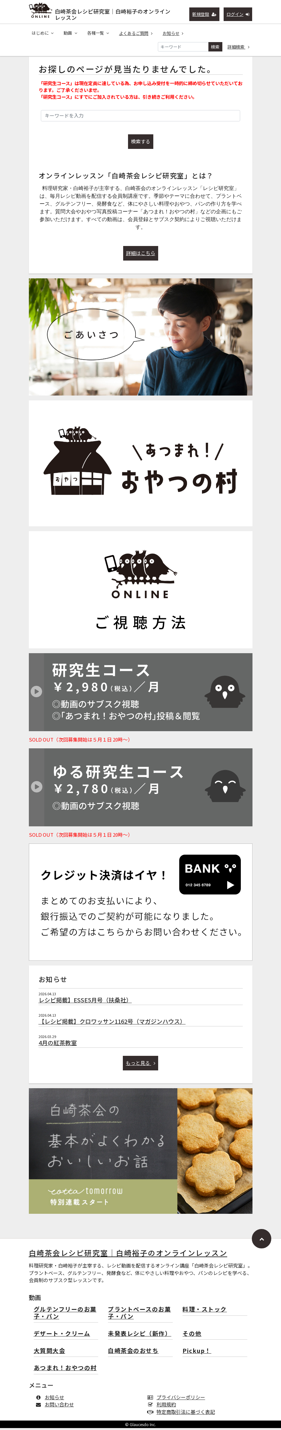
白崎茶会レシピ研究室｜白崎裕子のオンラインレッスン (112, 13)
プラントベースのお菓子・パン (139, 1315)
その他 (192, 1335)
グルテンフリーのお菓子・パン (65, 1315)
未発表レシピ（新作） (139, 1335)
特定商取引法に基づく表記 (182, 1413)
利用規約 (163, 1406)
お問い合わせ (56, 1406)
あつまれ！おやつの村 (65, 1370)
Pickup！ (196, 1353)
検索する (140, 143)
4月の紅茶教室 (58, 1044)
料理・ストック (204, 1311)
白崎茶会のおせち (133, 1353)
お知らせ (173, 33)
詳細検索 (239, 47)
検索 (215, 47)
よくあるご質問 (136, 33)
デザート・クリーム (62, 1335)
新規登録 (204, 14)
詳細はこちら (140, 254)
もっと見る (140, 1064)
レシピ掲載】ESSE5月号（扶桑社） (85, 1002)
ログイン (238, 14)
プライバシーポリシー (177, 1399)
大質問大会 (49, 1353)
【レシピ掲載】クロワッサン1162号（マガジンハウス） (112, 1023)
